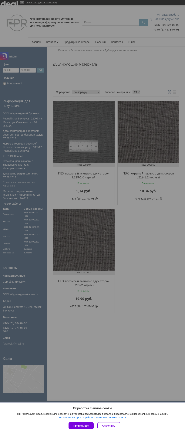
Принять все (81, 425)
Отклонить (108, 425)
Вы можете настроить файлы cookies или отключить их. (91, 417)
